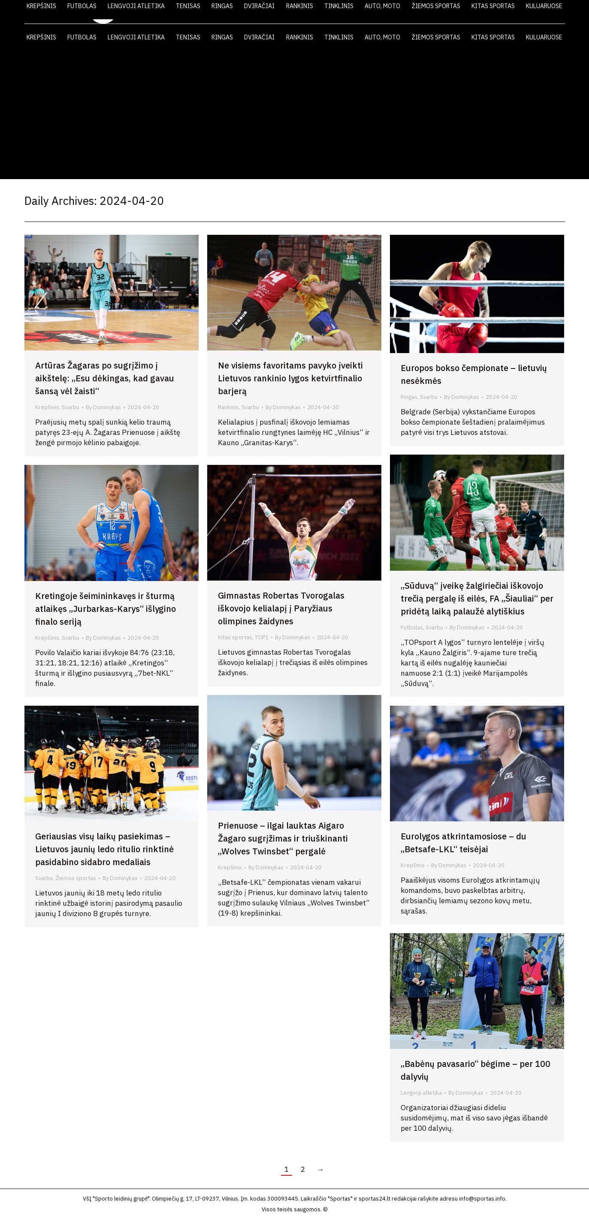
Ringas (409, 397)
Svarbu (70, 407)
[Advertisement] (294, 115)
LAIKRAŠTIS (404, 12)
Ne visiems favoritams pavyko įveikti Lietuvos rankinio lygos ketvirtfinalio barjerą (290, 378)
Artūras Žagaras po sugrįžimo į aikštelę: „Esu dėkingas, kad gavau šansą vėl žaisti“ (104, 378)
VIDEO (448, 12)
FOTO (482, 12)
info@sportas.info (482, 1198)
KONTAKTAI (524, 12)
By (103, 407)
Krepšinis (47, 407)
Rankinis (228, 407)
